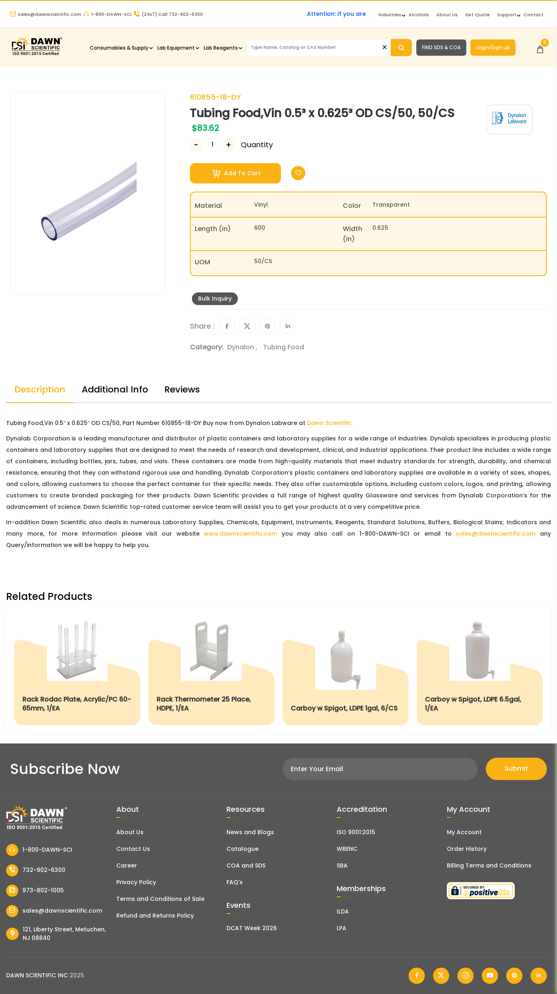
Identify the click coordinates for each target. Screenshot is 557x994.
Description (39, 389)
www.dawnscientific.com (240, 534)
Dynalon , (243, 347)
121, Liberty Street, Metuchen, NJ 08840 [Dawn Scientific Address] (56, 933)
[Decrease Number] (196, 145)
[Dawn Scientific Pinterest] (514, 976)
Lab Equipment (176, 47)
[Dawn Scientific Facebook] (417, 976)
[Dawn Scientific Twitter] (441, 976)
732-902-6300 (35, 870)
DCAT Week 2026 (251, 928)
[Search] (401, 47)
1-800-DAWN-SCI (107, 14)
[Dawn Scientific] (36, 54)
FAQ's (234, 882)
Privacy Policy (136, 882)
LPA (341, 928)
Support (506, 14)
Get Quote (477, 14)
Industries (390, 14)
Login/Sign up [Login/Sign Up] (493, 47)
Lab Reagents (221, 47)
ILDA (343, 911)
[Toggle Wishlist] (298, 173)
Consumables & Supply (119, 47)
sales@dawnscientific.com (45, 14)
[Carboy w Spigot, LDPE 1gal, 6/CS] (346, 668)
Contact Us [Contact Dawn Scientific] (133, 849)
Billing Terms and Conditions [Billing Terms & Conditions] (489, 865)
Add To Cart (236, 173)
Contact (534, 14)
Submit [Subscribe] (516, 768)
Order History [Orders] (467, 849)
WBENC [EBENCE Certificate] (347, 849)
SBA (342, 865)
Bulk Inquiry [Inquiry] (215, 298)
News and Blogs (250, 832)
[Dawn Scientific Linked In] (539, 976)
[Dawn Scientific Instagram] (465, 976)
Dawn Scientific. (330, 423)
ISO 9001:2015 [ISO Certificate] (356, 832)
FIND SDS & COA (441, 47)
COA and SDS (245, 865)
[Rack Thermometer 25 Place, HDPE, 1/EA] (211, 668)
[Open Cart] (540, 47)
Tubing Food (283, 347)
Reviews (182, 389)
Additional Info (115, 389)
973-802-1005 (35, 891)
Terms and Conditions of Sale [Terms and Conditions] (160, 899)
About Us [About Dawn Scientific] (447, 14)
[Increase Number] (228, 145)
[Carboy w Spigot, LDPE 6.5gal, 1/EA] (480, 668)
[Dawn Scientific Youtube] (490, 976)
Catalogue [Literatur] (242, 849)
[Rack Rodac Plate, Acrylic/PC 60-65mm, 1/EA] (77, 668)
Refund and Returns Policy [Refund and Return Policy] (155, 915)
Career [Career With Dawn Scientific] (126, 865)
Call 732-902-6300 (168, 14)
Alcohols (419, 14)
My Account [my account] (464, 832)
